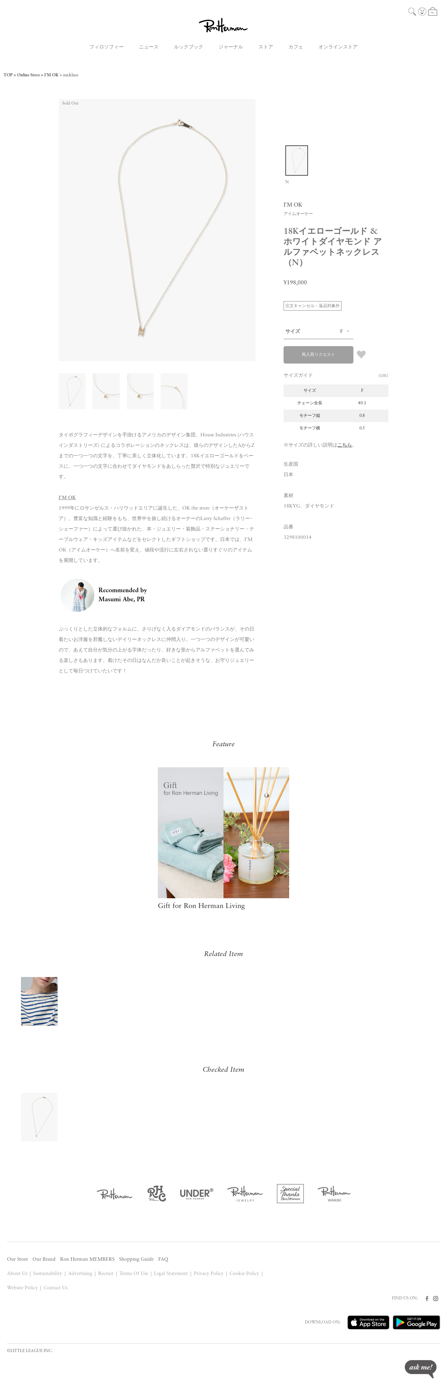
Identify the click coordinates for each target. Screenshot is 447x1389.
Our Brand (44, 1259)
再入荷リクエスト (318, 355)
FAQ (163, 1259)
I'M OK (51, 75)
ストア (265, 47)
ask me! (421, 1369)
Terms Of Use (133, 1273)
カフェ (295, 47)
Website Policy (22, 1288)
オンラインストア (338, 47)
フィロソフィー (106, 47)
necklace (70, 75)
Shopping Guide (136, 1259)
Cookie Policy (244, 1273)
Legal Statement (171, 1273)
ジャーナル (231, 47)
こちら (344, 445)
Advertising (80, 1273)
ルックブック (188, 47)
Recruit (105, 1273)
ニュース (149, 47)
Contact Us (55, 1288)
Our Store (17, 1259)
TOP (8, 75)
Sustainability (47, 1273)
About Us (17, 1273)
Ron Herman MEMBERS (87, 1259)
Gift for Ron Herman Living (201, 906)
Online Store (28, 75)
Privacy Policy (209, 1273)
